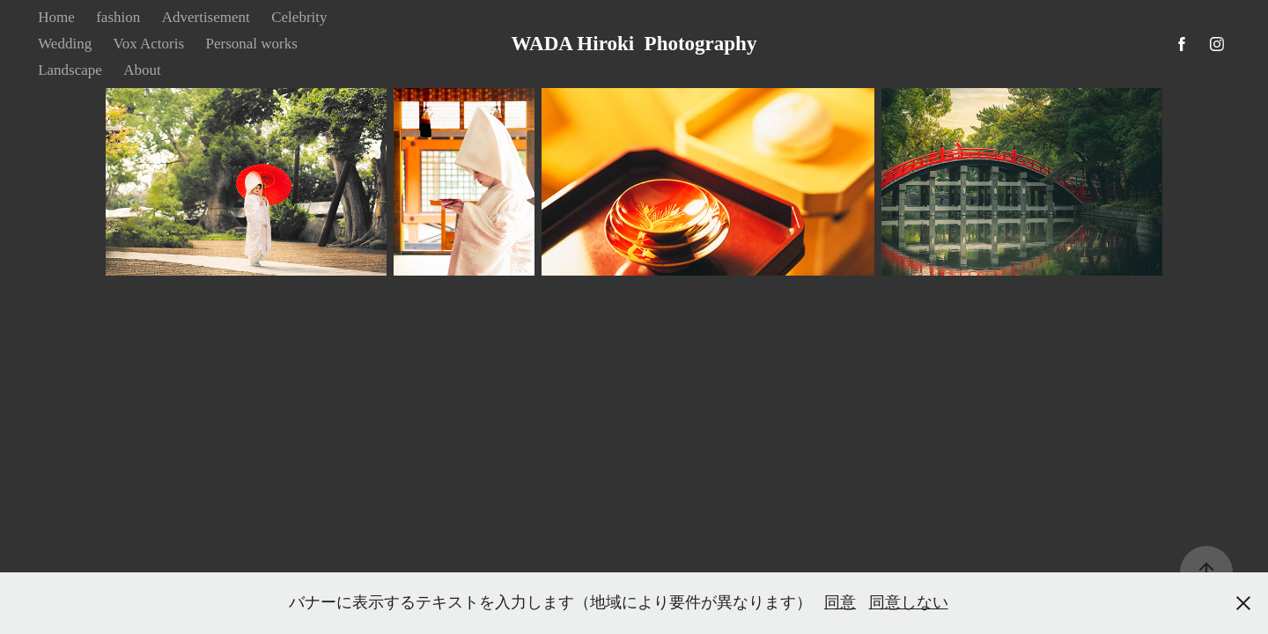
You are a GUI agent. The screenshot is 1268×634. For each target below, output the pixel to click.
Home (56, 17)
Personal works (252, 43)
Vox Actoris (149, 43)
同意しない (908, 602)
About (142, 70)
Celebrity (299, 17)
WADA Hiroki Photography (634, 44)
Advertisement (206, 17)
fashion (118, 17)
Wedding (65, 43)
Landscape (70, 70)
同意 (840, 602)
